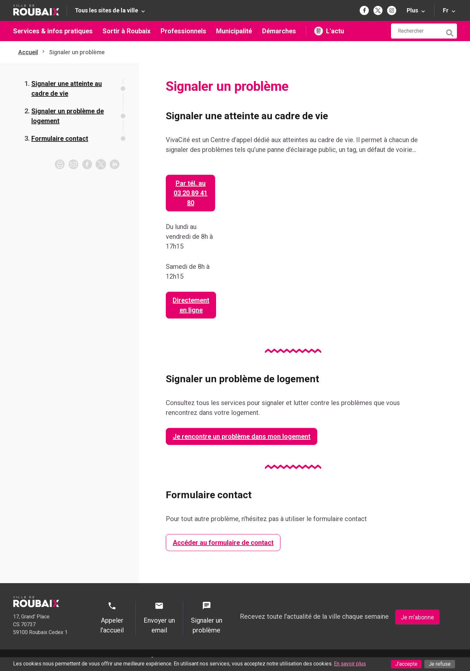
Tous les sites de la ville (106, 10)
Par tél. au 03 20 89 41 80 (190, 193)
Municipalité (234, 31)
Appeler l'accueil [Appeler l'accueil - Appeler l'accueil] (112, 617)
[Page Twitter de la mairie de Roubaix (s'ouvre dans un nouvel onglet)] (378, 10)
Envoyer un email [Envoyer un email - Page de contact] (159, 617)
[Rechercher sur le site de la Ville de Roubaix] (416, 31)
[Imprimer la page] (60, 164)
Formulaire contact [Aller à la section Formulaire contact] (59, 138)
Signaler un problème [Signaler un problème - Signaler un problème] (206, 617)
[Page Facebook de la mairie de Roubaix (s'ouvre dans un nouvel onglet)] (364, 10)
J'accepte (406, 664)
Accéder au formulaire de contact (223, 543)
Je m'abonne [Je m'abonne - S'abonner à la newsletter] (417, 617)
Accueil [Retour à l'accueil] (28, 52)
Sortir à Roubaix (126, 31)
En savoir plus (350, 664)
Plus (412, 10)
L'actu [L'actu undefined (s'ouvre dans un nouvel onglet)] (335, 31)
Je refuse (440, 664)
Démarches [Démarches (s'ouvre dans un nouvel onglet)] (279, 31)
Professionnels (183, 31)
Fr (445, 10)
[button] (73, 164)
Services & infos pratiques (53, 31)
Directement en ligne (191, 305)
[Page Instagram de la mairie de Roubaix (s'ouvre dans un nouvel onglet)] (391, 10)
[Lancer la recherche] (450, 31)
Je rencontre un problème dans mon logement (241, 436)
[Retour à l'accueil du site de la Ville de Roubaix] (40, 10)
